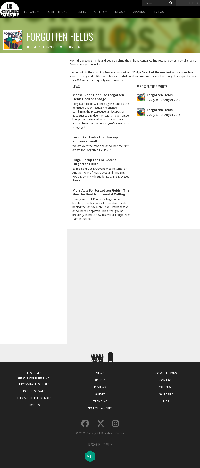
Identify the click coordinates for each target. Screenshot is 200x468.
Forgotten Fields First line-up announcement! (95, 139)
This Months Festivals (34, 398)
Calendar (166, 387)
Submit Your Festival (34, 378)
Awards (139, 11)
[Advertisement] (32, 117)
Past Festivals (34, 391)
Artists (100, 11)
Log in (181, 2)
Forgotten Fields (160, 95)
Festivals (30, 11)
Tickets (80, 11)
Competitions (56, 11)
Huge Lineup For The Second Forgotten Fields (94, 162)
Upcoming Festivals (34, 384)
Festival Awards (100, 408)
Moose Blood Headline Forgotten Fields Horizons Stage (98, 97)
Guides (100, 394)
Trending (100, 401)
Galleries (166, 394)
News (120, 11)
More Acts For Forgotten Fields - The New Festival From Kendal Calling (100, 192)
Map (166, 401)
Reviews (158, 11)
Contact (166, 380)
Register (193, 2)
